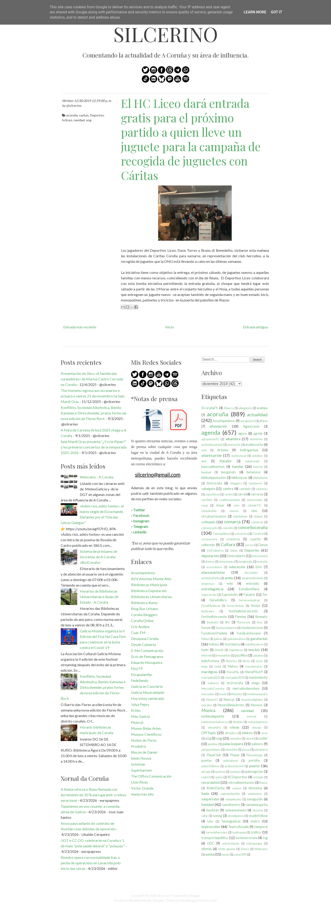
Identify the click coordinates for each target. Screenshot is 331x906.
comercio (257, 522)
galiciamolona (236, 639)
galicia (218, 639)
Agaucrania (251, 426)
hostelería (232, 644)
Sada (205, 793)
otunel (250, 738)
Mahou (233, 666)
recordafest (210, 782)
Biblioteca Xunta (144, 602)
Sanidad (207, 804)
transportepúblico (214, 838)
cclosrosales (255, 500)
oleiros (247, 732)
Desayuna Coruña (145, 638)
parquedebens (210, 749)
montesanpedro (257, 694)
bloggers (236, 483)
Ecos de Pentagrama (147, 656)
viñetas (206, 849)
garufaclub (259, 638)
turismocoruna (246, 838)
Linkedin (139, 532)
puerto (254, 766)
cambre (228, 489)
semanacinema (235, 810)
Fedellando (139, 680)
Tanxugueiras (231, 821)
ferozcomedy (235, 606)
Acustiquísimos (143, 572)
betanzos (253, 472)
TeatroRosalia (238, 827)
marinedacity (258, 677)
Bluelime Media (140, 900)
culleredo (208, 545)
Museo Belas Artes (146, 728)
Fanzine (249, 594)
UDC (210, 843)
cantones (262, 489)
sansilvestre (231, 805)
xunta (209, 854)
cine (254, 511)
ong (88, 120)
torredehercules (216, 832)
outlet (263, 738)
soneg (217, 816)
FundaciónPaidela (214, 633)
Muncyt (137, 722)
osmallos (235, 738)
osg (219, 738)
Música (208, 710)
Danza (263, 545)
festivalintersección (243, 611)
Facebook (141, 515)
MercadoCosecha (212, 688)
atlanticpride (211, 455)
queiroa (220, 771)
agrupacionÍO (210, 439)
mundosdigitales (252, 699)
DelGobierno (215, 550)
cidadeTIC (255, 505)
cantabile (245, 489)
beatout (206, 472)
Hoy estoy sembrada (147, 698)
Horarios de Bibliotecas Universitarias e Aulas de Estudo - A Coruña (99, 596)
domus (209, 561)
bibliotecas (239, 478)
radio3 (205, 777)
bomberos (255, 483)
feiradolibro (218, 600)
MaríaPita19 (254, 672)
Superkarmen (141, 770)
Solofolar (138, 764)
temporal (261, 827)
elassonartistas (213, 572)
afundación (218, 426)
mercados (207, 694)
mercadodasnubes (246, 688)
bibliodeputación (213, 478)
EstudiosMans (249, 589)
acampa (262, 408)
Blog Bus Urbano (144, 608)
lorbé (217, 666)
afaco (263, 421)
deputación (210, 555)
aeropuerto (247, 421)
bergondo (228, 472)
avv (203, 461)
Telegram (140, 526)
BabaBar (226, 461)
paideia (212, 744)
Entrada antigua (255, 327)
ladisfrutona (210, 661)
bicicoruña (214, 483)
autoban (257, 455)
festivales (207, 611)
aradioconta (254, 444)
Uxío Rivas (139, 782)
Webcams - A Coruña (96, 477)
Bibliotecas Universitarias (151, 596)
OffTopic (208, 732)
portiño (254, 760)
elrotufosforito (210, 578)
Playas (235, 755)
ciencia (233, 511)
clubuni (258, 516)
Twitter (139, 510)
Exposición (230, 594)
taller (210, 821)
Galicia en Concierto (147, 686)
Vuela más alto (142, 794)
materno (213, 683)
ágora (242, 433)
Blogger (195, 895)
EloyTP (137, 668)
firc (227, 622)
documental (260, 556)
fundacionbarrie (226, 628)
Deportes (97, 115)
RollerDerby (216, 788)
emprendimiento (252, 578)
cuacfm (255, 539)
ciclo (236, 505)
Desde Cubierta (143, 644)
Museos (257, 705)
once (264, 733)
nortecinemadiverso (214, 722)
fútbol (205, 639)
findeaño (212, 622)
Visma (245, 849)
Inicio (169, 327)
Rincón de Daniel (144, 752)
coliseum (208, 522)
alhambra (232, 439)
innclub (254, 649)
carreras (257, 494)
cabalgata (208, 489)
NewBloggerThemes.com (198, 900)
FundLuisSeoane (249, 633)
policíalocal (230, 760)
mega (256, 683)
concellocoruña (253, 527)
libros (246, 661)
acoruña (72, 115)
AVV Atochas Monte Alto (151, 578)
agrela (257, 433)
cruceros (233, 539)
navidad (79, 120)
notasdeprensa (258, 722)
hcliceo (67, 120)
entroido (252, 583)
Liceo (259, 661)
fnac (260, 622)
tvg (265, 838)
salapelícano (233, 799)
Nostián (238, 722)
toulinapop (239, 832)
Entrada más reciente (79, 327)
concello (228, 528)
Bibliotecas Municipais (149, 584)
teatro (255, 821)
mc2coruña (235, 683)
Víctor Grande (142, 788)
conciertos (241, 533)
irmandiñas (223, 655)
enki (230, 583)
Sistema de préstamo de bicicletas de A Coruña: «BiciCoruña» (98, 556)
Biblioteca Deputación (149, 590)
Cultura (228, 544)
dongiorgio (245, 561)
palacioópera (233, 743)
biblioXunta (260, 478)
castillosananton (229, 500)
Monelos (236, 694)
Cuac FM (138, 632)
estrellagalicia (212, 589)
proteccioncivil (234, 766)
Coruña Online (142, 620)
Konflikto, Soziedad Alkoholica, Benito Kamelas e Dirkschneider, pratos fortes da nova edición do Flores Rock (93, 413)
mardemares (254, 666)
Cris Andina (140, 626)
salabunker (255, 794)
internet (206, 655)
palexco (257, 744)
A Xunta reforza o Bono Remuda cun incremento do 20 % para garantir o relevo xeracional (93, 794)
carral (241, 494)
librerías (231, 661)
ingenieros (236, 650)
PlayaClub (213, 755)
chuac (220, 505)
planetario (261, 749)
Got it (276, 12)
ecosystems (214, 567)
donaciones (226, 561)
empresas (207, 583)
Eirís (259, 567)
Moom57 (212, 699)
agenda (210, 432)
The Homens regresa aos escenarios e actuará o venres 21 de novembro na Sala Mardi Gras (92, 396)
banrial (258, 467)
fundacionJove (252, 628)
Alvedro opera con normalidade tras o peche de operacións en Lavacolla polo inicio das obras (91, 863)
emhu (229, 578)
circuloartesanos (213, 516)
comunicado (209, 528)
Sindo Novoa (141, 758)
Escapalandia (141, 674)
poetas (206, 760)
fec (265, 594)
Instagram (141, 521)
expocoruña (209, 594)
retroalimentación (241, 782)
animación (234, 444)
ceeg (204, 505)
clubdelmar (240, 516)
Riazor (263, 782)
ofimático (231, 733)
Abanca (229, 408)
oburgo (256, 727)
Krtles (136, 710)
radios (218, 777)
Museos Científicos (146, 734)
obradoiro (214, 727)
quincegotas (254, 771)
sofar (204, 816)
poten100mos (210, 766)
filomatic (261, 617)
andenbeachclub (212, 444)
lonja (204, 666)
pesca (246, 749)
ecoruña (262, 561)
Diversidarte (236, 556)
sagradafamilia (230, 794)
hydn (204, 650)
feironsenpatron (249, 600)
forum (206, 628)
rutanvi (236, 788)
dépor (234, 550)
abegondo (245, 408)
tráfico (256, 832)
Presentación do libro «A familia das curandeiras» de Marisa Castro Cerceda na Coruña (92, 379)
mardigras (209, 671)
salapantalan (210, 799)
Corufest (258, 533)
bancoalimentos (213, 467)
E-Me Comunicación (147, 650)
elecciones (251, 572)
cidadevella (209, 511)
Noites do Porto (144, 740)
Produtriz (138, 746)
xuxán (225, 854)
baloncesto (252, 461)
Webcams (261, 849)
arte (204, 450)
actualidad (257, 414)
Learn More (255, 12)
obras (234, 727)
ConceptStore (221, 533)
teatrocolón (210, 826)
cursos (249, 545)
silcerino (165, 33)
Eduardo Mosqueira (146, 662)
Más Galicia (140, 716)
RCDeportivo (237, 777)
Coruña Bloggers (144, 614)
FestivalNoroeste (214, 617)
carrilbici (206, 500)
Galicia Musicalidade (147, 692)
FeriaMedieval (210, 606)
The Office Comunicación (151, 776)
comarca (232, 521)
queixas (235, 771)
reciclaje (258, 777)
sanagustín (255, 799)
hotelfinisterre (254, 644)
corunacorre (209, 539)
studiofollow (258, 816)
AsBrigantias (249, 450)
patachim (231, 749)
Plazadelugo (255, 755)
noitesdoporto (212, 716)
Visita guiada (226, 849)
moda (223, 694)
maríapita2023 (234, 677)
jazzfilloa (241, 655)
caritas (84, 115)
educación (237, 566)
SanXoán (212, 810)
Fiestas (240, 616)
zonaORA (240, 854)
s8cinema (255, 788)
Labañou (258, 655)
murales (206, 705)
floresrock (243, 622)
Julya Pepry (140, 704)
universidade (230, 843)
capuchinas (212, 494)
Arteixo (222, 450)
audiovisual (238, 455)
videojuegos (254, 843)
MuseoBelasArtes (231, 705)
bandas (237, 466)
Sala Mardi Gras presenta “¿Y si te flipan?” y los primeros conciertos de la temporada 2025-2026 (93, 447)
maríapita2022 (210, 677)
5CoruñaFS (209, 408)
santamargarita (256, 805)
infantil (219, 650)
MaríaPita (233, 672)
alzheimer (256, 439)
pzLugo (206, 771)
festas (255, 606)
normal (251, 716)
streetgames (236, 816)
